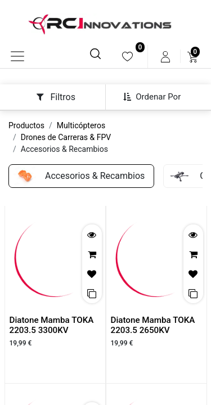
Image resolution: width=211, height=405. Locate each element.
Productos (26, 125)
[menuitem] (127, 56)
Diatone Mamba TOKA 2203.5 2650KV (153, 325)
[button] (156, 96)
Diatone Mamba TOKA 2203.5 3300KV (52, 325)
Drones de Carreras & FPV (66, 137)
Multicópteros (81, 125)
